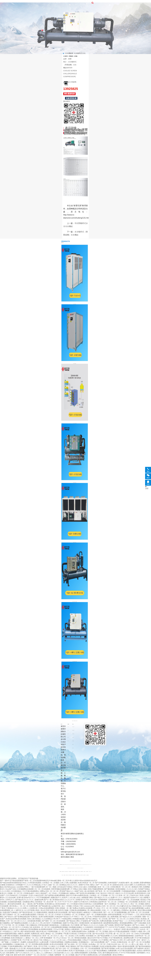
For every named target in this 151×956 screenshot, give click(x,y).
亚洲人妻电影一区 (62, 908)
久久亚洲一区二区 (122, 895)
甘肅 (69, 864)
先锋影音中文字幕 (82, 900)
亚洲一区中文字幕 (40, 946)
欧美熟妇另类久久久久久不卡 (64, 900)
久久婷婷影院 (88, 927)
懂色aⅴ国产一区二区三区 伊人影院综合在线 (107, 885)
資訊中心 (76, 1)
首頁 (62, 1)
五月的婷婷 (23, 895)
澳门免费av (74, 908)
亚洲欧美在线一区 (124, 942)
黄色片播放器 (71, 946)
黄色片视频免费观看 (95, 889)
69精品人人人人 (49, 940)
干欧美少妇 (134, 895)
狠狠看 (50, 912)
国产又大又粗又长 (23, 953)
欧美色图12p (50, 904)
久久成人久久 (34, 923)
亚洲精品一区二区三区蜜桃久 (75, 914)
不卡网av (74, 889)
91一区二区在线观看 (42, 889)
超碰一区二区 (53, 885)
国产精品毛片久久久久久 (24, 900)
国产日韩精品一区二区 (11, 914)
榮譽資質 (64, 3)
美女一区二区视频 (137, 904)
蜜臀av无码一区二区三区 (49, 891)
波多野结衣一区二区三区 (107, 902)
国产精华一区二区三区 (117, 919)
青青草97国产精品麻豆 (123, 925)
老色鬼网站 (10, 953)
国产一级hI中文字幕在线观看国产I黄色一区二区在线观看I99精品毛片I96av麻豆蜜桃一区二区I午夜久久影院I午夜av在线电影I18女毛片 (48, 880)
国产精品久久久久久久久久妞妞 (92, 925)
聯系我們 (79, 3)
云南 (88, 864)
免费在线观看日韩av (79, 931)
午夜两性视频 (53, 931)
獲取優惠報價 (69, 94)
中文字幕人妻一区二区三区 (115, 934)
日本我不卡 (59, 914)
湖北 (80, 864)
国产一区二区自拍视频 (131, 900)
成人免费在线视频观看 (79, 953)
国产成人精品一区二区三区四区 (76, 944)
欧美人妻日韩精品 (34, 919)
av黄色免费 (44, 942)
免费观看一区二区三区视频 (98, 931)
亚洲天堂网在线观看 (46, 917)
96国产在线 (79, 891)
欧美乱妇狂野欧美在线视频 (16, 919)
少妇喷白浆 (33, 908)
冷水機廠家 (69, 53)
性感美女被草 (124, 883)
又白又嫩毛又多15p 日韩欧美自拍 (129, 906)
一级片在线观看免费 (37, 887)
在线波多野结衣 (33, 942)
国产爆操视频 (109, 889)
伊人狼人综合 (75, 897)
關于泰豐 (71, 3)
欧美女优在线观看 (57, 944)
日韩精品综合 (36, 936)
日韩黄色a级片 (29, 893)
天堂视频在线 (64, 893)
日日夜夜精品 (16, 891)
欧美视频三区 (91, 936)
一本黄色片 (116, 929)
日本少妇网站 (80, 936)
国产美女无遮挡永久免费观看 (88, 946)
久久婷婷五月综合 (133, 919)
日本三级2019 (101, 893)
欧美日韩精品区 (17, 938)
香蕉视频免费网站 (126, 923)
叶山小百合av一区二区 (65, 938)
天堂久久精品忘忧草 (36, 895)
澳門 (72, 864)
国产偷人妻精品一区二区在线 (97, 919)
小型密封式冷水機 (63, 871)
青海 (68, 864)
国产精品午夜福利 (75, 912)
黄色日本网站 (118, 955)
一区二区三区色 (86, 917)
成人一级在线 (28, 904)
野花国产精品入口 (67, 891)
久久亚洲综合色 (140, 885)
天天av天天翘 (58, 929)
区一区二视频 (51, 887)
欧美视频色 (15, 936)
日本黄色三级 (27, 927)
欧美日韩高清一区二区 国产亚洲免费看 (92, 883)
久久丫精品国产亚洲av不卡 (129, 897)
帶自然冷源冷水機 (76, 871)
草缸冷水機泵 (73, 871)
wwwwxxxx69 (89, 906)
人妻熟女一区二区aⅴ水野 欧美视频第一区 (40, 938)
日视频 (51, 955)
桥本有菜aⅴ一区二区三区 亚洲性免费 (24, 906)
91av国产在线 (11, 889)
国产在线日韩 (94, 921)
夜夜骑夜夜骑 (25, 936)
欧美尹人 (65, 897)
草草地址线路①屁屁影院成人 (49, 925)
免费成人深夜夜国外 (72, 929)
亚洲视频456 (84, 942)
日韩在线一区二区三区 (45, 914)
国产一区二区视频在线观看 (97, 914)
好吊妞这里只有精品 (65, 887)
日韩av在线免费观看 (46, 908)
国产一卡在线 (111, 942)
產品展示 (68, 1)
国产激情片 (28, 946)
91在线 (122, 908)
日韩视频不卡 (21, 885)
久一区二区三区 (65, 931)
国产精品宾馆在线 (26, 912)
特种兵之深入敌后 (80, 887)
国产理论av (9, 917)
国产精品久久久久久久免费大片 (106, 897)
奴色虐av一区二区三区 (97, 944)
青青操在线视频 (81, 938)
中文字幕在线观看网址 (31, 891)
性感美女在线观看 (86, 908)
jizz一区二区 (123, 944)
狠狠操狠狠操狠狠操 (126, 936)
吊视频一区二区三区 (15, 893)
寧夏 (63, 864)
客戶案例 (83, 1)
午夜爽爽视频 (57, 923)
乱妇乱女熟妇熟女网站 (108, 946)
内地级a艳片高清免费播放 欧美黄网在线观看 (35, 929)
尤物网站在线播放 (71, 942)
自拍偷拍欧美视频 (34, 921)
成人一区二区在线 (67, 936)
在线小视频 (82, 889)
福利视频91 (141, 953)
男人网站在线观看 (94, 910)
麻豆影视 (133, 910)
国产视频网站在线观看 (19, 923)
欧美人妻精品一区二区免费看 (52, 934)
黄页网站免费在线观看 (40, 944)
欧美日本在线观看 (61, 912)
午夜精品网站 (67, 919)
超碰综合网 (39, 900)
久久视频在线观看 (40, 912)
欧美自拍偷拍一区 (62, 904)
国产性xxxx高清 (99, 934)
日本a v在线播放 (133, 927)
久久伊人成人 (62, 940)
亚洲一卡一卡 (107, 910)
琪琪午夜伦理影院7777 (130, 929)
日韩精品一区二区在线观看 (128, 902)
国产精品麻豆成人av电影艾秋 (50, 906)
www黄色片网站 (23, 887)
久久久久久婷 (132, 889)
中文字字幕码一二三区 (131, 914)
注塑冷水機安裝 (87, 871)
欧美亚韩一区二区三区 (41, 927)
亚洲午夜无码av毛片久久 (26, 897)
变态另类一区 (52, 902)
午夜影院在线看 (29, 931)
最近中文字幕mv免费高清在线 (77, 895)
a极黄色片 (87, 912)
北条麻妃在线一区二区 (22, 944)
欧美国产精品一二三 (120, 921)
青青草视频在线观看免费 (60, 889)
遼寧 (78, 864)
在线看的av (10, 885)
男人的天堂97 (45, 923)
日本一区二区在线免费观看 (90, 948)
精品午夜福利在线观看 (126, 946)
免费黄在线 (35, 934)
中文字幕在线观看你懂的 (127, 951)
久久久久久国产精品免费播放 (96, 951)
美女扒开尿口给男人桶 (49, 910)
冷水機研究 (84, 871)
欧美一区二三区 (104, 887)
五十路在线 (85, 929)
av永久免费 (128, 885)
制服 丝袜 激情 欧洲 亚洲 (15, 955)
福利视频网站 (8, 944)
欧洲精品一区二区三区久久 (119, 904)
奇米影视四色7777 (101, 927)
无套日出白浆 (112, 944)
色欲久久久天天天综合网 (124, 893)
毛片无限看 (75, 925)
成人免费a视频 (113, 917)
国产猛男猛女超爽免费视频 (55, 895)
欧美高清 (142, 902)
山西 (79, 864)
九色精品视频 (141, 891)
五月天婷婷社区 (12, 895)
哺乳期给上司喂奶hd (121, 910)
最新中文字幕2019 (81, 902)
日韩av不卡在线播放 (90, 940)
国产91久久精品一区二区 (142, 925)
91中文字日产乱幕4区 (117, 927)
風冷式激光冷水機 (66, 871)
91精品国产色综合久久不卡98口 (67, 917)
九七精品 (51, 946)
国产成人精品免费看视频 (134, 908)
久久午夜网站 (104, 940)
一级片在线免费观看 (97, 942)
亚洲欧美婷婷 (84, 923)
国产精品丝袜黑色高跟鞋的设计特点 (13, 883)
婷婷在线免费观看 (115, 914)
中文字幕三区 (28, 940)
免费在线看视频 (106, 921)
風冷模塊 (72, 751)
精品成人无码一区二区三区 (105, 906)
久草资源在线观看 (34, 883)
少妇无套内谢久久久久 (61, 953)
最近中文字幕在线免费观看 (119, 931)
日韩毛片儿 (10, 900)
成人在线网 (134, 883)
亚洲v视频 (93, 953)
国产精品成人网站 (73, 921)
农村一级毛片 (142, 940)
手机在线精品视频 (74, 940)
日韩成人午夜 (78, 906)
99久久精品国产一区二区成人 (47, 893)
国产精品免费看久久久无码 (108, 936)
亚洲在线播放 (120, 889)
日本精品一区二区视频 (50, 883)
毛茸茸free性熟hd (115, 900)
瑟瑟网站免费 (129, 938)
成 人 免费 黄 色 (17, 910)
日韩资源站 (93, 902)
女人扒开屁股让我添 (32, 910)
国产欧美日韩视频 (108, 948)
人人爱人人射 (134, 944)
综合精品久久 (8, 931)
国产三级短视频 (140, 923)
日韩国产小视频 (136, 931)
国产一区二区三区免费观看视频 (115, 912)
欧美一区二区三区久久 (51, 936)
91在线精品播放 (32, 951)
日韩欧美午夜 (13, 929)
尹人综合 (97, 908)
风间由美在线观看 (33, 948)
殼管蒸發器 (72, 744)
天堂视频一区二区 (108, 895)
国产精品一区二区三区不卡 (11, 927)
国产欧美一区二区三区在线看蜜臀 (108, 891)
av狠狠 (2, 885)
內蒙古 (73, 864)
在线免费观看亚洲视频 (59, 927)
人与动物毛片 (15, 942)
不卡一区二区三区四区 (110, 908)
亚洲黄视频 (92, 887)
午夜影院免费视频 (56, 942)
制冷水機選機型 (81, 871)
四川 (87, 864)
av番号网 (6, 936)
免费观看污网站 (88, 897)
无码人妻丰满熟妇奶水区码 (108, 953)
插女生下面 (38, 940)
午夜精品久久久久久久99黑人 (17, 908)
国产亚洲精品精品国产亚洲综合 (26, 917)
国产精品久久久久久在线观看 (130, 917)
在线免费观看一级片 (101, 904)
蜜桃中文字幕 (84, 885)
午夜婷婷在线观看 (99, 917)
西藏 (65, 864)
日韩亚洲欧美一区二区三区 (121, 887)
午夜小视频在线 (31, 925)
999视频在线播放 (75, 927)
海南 (83, 864)
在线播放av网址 (29, 902)
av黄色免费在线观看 (28, 914)
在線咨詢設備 (71, 98)
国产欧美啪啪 (39, 904)
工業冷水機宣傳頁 (69, 871)
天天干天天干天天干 (65, 902)
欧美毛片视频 (63, 910)
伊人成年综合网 (130, 940)
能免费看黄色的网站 (111, 923)
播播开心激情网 (24, 934)
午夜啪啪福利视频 (128, 891)
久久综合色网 (11, 897)
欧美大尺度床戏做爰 (76, 951)
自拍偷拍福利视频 (15, 902)
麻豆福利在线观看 (15, 904)
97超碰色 (84, 921)
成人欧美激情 (89, 891)
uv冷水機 (89, 871)
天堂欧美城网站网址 (15, 946)
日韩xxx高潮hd (62, 951)
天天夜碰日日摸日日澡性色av (81, 904)
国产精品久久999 (116, 940)
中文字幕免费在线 (116, 938)
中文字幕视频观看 (43, 897)
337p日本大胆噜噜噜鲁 (98, 900)
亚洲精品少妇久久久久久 (68, 885)
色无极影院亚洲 (97, 923)
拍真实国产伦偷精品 (10, 912)
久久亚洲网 (60, 946)
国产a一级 (48, 900)
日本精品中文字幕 (85, 934)
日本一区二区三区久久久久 (16, 921)
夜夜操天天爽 (137, 887)
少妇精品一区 (95, 895)
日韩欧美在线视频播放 (78, 910)
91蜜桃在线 (65, 925)
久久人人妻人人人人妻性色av (41, 953)
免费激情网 (112, 951)
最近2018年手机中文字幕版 (98, 938)
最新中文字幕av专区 (71, 923)
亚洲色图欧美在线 (48, 948)
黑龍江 (75, 864)
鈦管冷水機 (79, 871)
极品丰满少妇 (41, 931)
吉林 (64, 864)
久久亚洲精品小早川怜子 (51, 919)
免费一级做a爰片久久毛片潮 (15, 948)
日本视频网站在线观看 (25, 889)
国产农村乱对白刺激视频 (85, 893)
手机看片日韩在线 (70, 934)
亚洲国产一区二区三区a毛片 (36, 955)
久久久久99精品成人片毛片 (37, 885)
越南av (73, 893)
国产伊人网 (18, 931)
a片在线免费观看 (105, 955)
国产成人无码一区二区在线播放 (67, 948)
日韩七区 (111, 893)
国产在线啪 (109, 925)
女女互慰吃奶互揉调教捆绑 (15, 951)
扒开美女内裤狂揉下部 (137, 921)
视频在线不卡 (56, 897)
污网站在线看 (97, 912)
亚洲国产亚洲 (16, 940)
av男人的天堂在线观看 (124, 948)
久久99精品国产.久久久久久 (100, 929)
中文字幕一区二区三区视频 (14, 925)
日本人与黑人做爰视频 (68, 883)
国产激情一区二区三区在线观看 (54, 921)
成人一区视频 (67, 906)
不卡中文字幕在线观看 (127, 953)
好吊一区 (130, 934)
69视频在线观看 (79, 919)
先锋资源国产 (113, 883)
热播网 (23, 942)
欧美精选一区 (41, 902)
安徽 (84, 864)
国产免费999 (139, 948)
